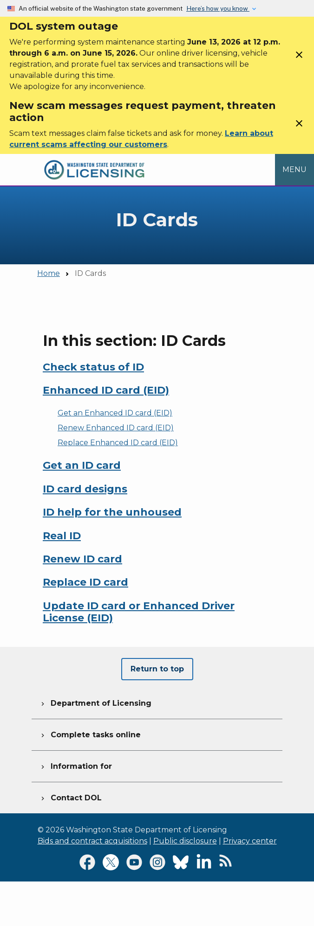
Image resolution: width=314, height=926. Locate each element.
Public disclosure (185, 841)
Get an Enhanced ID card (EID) (115, 413)
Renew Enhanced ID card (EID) (116, 427)
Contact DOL (70, 796)
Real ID (62, 536)
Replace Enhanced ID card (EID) (118, 442)
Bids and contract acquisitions (92, 841)
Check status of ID (93, 367)
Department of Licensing (95, 702)
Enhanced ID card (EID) (106, 390)
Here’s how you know (217, 8)
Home (48, 273)
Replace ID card (85, 582)
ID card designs (85, 489)
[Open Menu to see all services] (294, 170)
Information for (75, 765)
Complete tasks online (90, 733)
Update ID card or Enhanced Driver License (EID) (139, 612)
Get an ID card (82, 465)
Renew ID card (82, 559)
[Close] (299, 57)
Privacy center (250, 841)
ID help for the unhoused (112, 512)
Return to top (157, 668)
